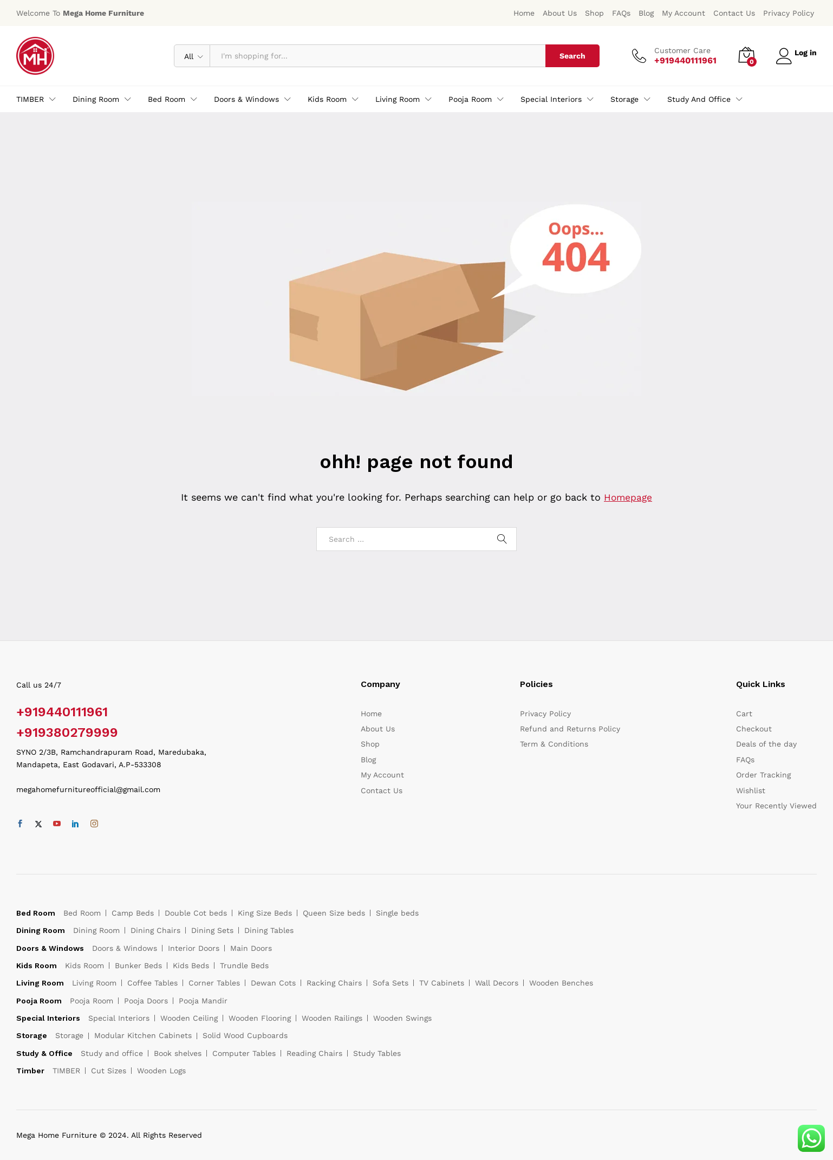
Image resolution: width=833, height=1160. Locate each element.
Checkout (754, 728)
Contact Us (734, 13)
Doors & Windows (124, 948)
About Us (560, 13)
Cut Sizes (108, 1070)
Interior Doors (193, 948)
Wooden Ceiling (189, 1018)
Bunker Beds (138, 965)
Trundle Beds (244, 965)
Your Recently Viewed (776, 805)
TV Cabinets (441, 982)
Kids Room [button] (327, 99)
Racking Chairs (334, 982)
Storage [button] (624, 99)
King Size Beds (265, 913)
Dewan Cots (273, 982)
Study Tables (377, 1053)
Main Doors (251, 948)
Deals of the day (766, 744)
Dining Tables (269, 930)
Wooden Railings (332, 1018)
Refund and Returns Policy (570, 728)
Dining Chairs (155, 930)
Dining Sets (212, 930)
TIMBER (66, 1070)
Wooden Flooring (260, 1018)
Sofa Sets (390, 982)
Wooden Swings (402, 1018)
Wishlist (750, 790)
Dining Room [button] (96, 99)
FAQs (621, 13)
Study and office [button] (699, 99)
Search (568, 55)
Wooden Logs (161, 1070)
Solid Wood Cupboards (245, 1035)
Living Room (94, 982)
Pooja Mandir (203, 1000)
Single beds (397, 913)
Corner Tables (214, 982)
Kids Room (84, 965)
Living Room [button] (397, 99)
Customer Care (678, 50)
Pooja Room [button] (470, 99)
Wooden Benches (561, 982)
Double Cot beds (196, 913)
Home (524, 13)
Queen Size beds (334, 913)
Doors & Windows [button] (246, 99)
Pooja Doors (146, 1000)
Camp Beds (133, 913)
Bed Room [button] (166, 99)
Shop (594, 13)
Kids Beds (191, 965)
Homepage (628, 497)
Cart (744, 713)
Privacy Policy (788, 13)
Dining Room (96, 930)
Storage (69, 1035)
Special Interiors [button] (551, 99)
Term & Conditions (554, 744)
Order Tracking (763, 774)
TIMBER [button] (30, 99)
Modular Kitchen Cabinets (143, 1035)
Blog (646, 13)
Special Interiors (118, 1018)
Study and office (112, 1053)
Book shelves (177, 1053)
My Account (683, 13)
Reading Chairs (314, 1053)
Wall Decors (496, 982)
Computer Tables (244, 1053)
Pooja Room (91, 1000)
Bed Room (82, 913)
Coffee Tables (152, 982)
